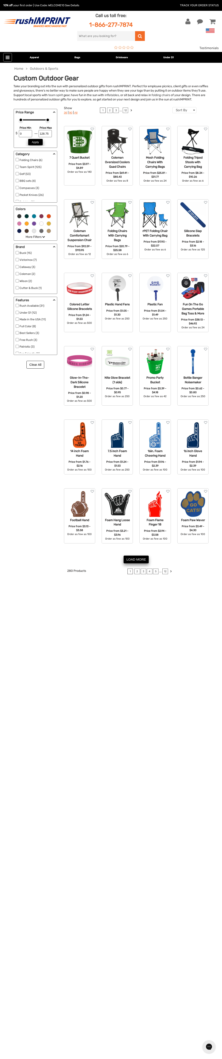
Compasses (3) (29, 188)
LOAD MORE (136, 559)
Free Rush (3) (28, 340)
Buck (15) (26, 253)
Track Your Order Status (199, 5)
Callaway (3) (27, 267)
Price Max (45, 127)
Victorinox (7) (28, 259)
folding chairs (161, 95)
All (76, 112)
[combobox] (184, 110)
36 (65, 112)
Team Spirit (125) (30, 167)
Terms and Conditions (167, 885)
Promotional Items (92, 898)
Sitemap (156, 905)
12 (125, 110)
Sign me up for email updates (33, 947)
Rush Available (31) (32, 305)
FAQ (153, 872)
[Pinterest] (29, 975)
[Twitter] (16, 975)
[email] (36, 938)
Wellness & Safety (91, 892)
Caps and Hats (89, 911)
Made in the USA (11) (33, 319)
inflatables (112, 95)
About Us (157, 852)
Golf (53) (25, 174)
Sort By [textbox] (181, 110)
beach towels (85, 664)
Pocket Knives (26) (32, 195)
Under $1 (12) (28, 312)
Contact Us (17, 852)
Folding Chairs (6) (31, 160)
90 (70, 112)
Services (156, 865)
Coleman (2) (27, 274)
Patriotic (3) (27, 346)
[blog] (22, 975)
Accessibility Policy (165, 898)
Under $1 (168, 57)
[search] (106, 36)
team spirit (55, 95)
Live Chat (17, 859)
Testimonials (209, 48)
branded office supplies (78, 608)
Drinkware (122, 57)
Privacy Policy (161, 892)
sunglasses (58, 664)
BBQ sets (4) (28, 180)
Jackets (84, 859)
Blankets (84, 905)
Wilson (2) (26, 281)
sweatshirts (81, 654)
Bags (77, 57)
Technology (87, 878)
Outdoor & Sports (91, 885)
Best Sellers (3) (29, 333)
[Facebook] (10, 975)
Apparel (34, 57)
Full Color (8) (28, 326)
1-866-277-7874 (111, 24)
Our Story (157, 859)
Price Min (25, 127)
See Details (72, 5)
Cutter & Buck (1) (31, 288)
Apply (35, 142)
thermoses (18, 659)
